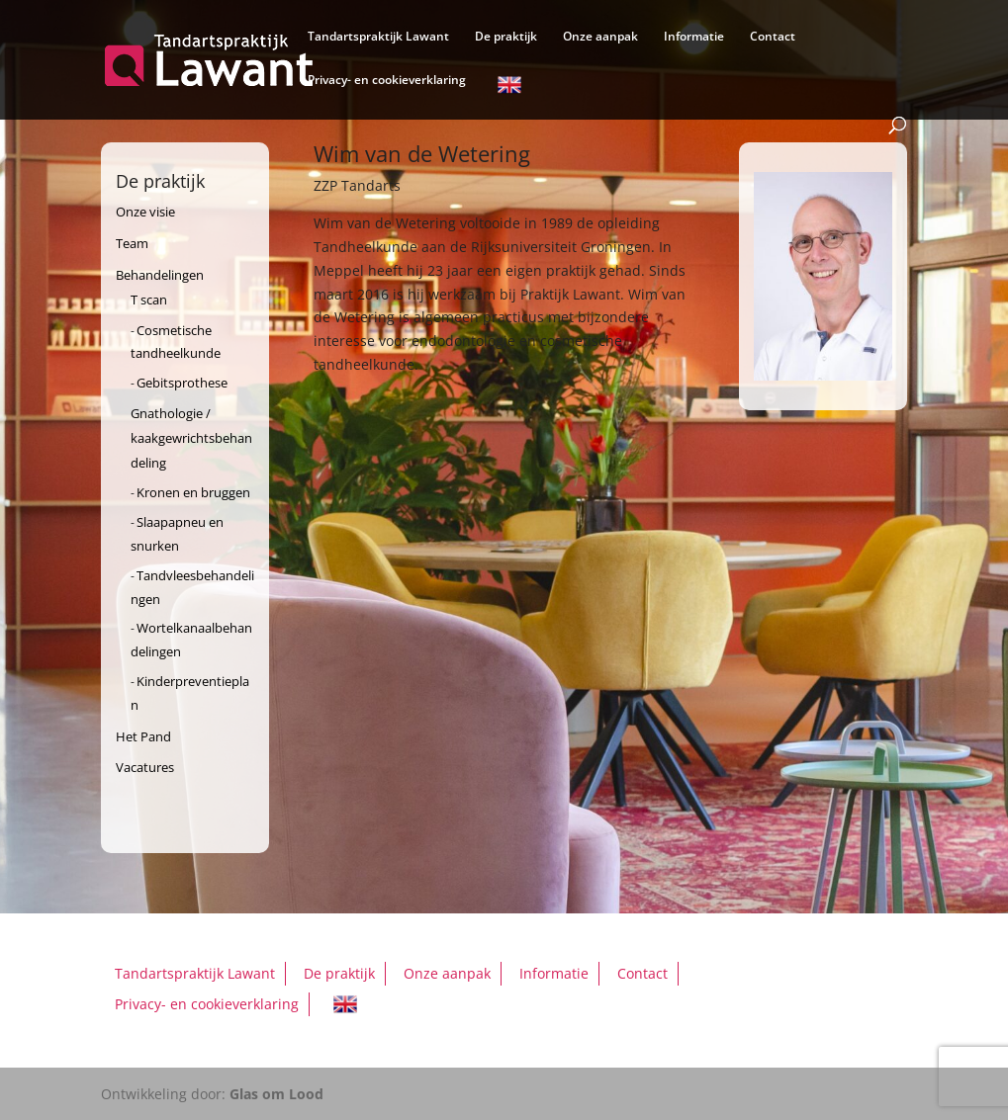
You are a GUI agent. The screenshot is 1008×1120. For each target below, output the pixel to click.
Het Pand (143, 736)
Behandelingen (160, 275)
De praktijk (506, 37)
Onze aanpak (600, 37)
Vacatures (145, 767)
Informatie (694, 37)
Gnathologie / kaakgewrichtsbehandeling (191, 438)
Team (132, 243)
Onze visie (145, 211)
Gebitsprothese (182, 382)
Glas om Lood (276, 1093)
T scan (149, 299)
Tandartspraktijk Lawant (378, 37)
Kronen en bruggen (193, 492)
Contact (772, 37)
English (509, 88)
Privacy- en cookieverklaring (387, 80)
